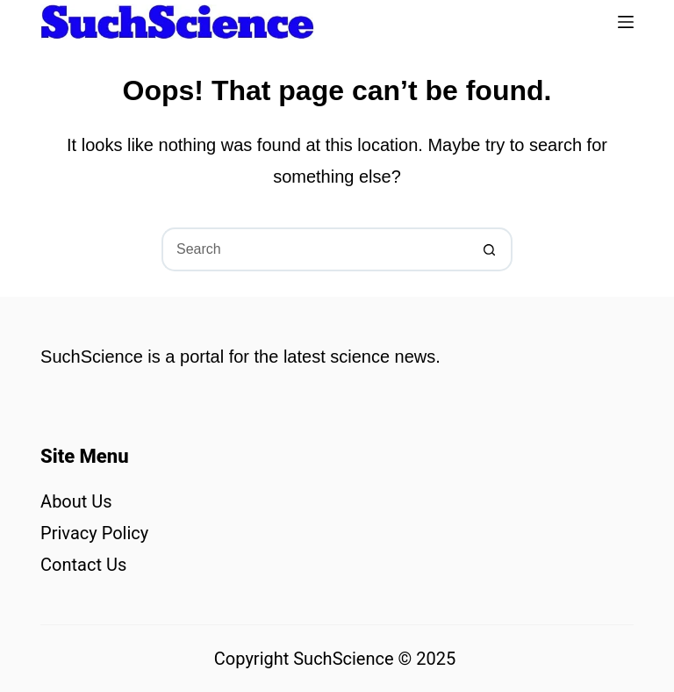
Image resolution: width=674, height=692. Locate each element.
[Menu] (626, 22)
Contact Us (83, 564)
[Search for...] (315, 249)
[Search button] (491, 249)
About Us (76, 501)
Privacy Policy (94, 533)
